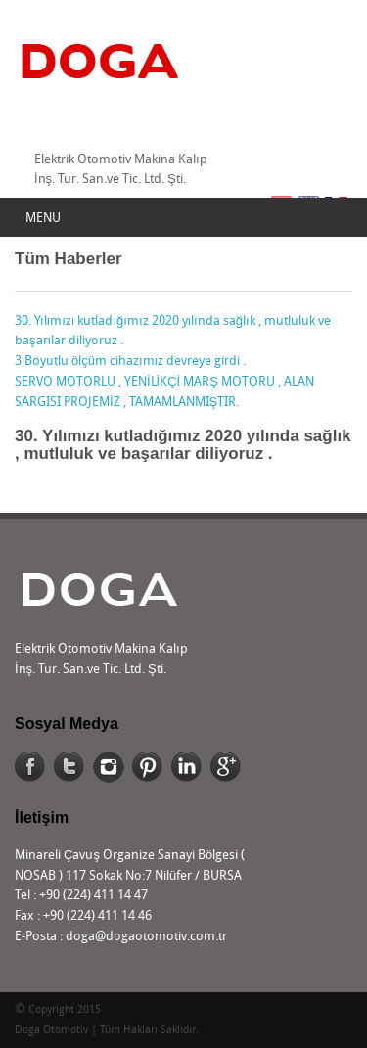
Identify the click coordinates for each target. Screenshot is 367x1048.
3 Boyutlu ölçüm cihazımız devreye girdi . (130, 361)
